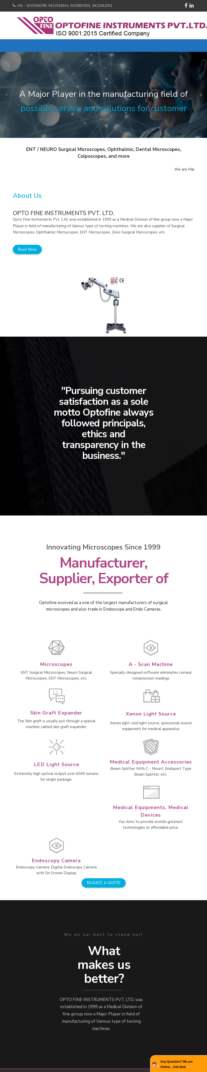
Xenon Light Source (151, 713)
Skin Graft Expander (56, 712)
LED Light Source (56, 764)
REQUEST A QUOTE (103, 882)
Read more (27, 249)
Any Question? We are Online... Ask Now (176, 1064)
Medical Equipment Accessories (151, 762)
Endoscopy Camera (56, 860)
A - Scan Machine (151, 664)
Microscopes (56, 664)
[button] (6, 95)
